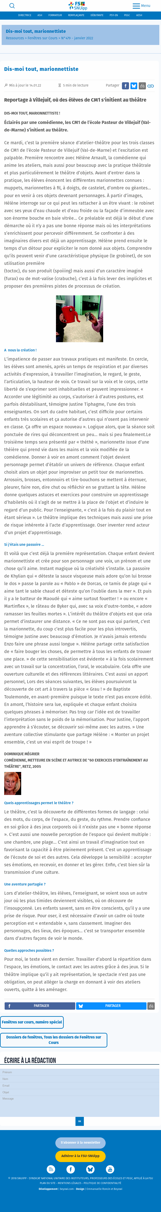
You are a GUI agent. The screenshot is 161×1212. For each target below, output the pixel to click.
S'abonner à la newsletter (80, 1142)
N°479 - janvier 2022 (77, 38)
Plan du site (48, 1183)
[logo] (77, 5)
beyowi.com (67, 1189)
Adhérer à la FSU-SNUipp (80, 1156)
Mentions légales (69, 1183)
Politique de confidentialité (102, 1183)
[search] (12, 5)
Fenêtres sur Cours (42, 38)
